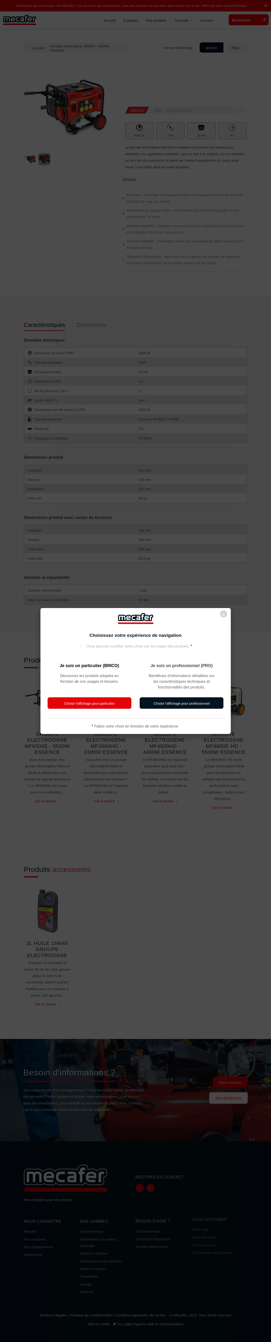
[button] (89, 703)
